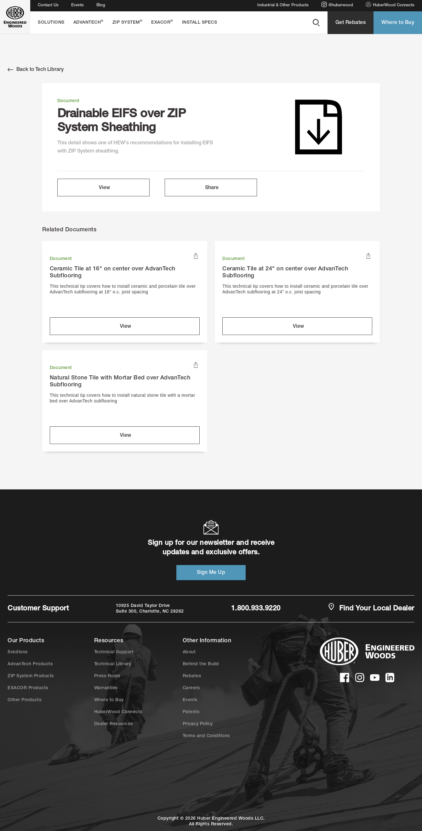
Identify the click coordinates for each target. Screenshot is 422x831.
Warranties (105, 688)
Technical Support (114, 652)
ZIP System (127, 22)
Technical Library (112, 664)
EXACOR (162, 22)
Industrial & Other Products (283, 5)
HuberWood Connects (390, 5)
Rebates (192, 676)
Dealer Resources (113, 724)
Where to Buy (397, 23)
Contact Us (48, 5)
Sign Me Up (211, 572)
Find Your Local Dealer (371, 608)
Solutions (51, 22)
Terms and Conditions (206, 736)
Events (77, 5)
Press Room (107, 676)
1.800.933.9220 (256, 608)
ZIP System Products (31, 676)
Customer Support (38, 608)
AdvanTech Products (30, 664)
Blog (100, 5)
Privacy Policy (198, 724)
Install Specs (199, 22)
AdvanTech (88, 22)
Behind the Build (201, 664)
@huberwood (337, 5)
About (189, 652)
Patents (191, 712)
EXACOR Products (28, 688)
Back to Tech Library (36, 69)
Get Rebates (350, 23)
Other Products (24, 700)
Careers (191, 688)
